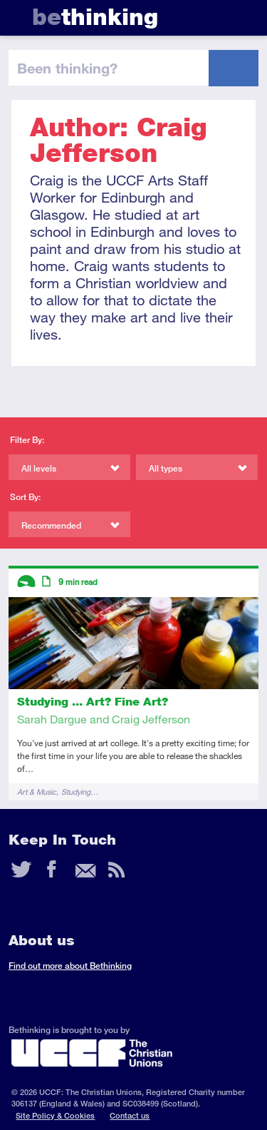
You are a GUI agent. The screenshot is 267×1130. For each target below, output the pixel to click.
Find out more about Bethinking (70, 965)
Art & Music (36, 791)
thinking (95, 17)
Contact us (130, 1115)
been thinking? (67, 67)
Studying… (79, 791)
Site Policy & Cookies (55, 1115)
